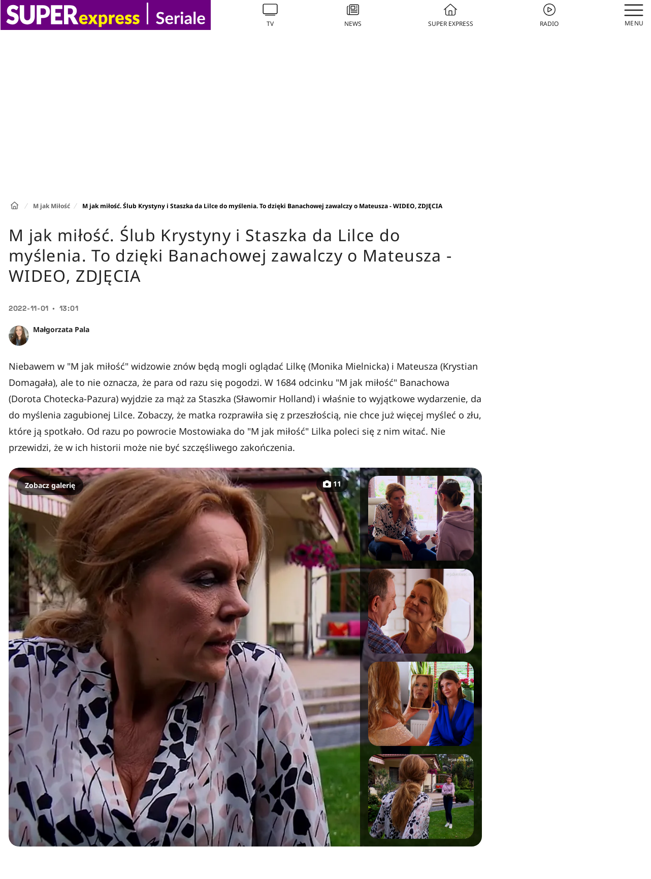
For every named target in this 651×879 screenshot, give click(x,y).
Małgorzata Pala (61, 329)
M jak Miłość (51, 206)
